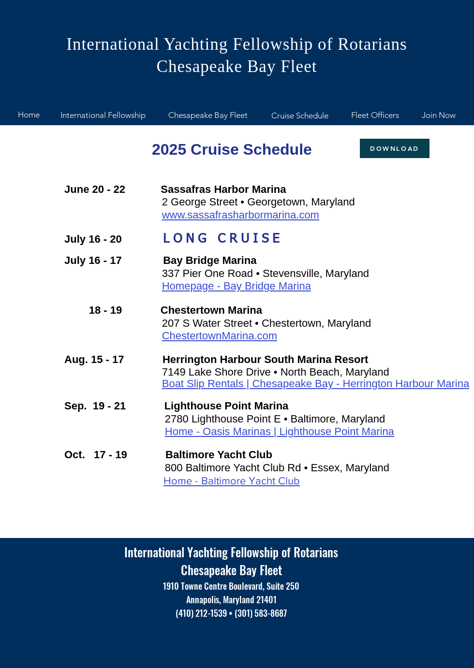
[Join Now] (438, 115)
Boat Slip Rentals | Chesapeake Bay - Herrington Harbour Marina (315, 384)
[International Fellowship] (103, 115)
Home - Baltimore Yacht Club (231, 480)
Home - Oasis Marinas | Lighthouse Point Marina (279, 431)
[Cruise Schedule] (300, 116)
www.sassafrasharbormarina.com (240, 215)
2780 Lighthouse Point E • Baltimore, (253, 419)
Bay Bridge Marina (267, 286)
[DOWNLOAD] (395, 148)
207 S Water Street (208, 323)
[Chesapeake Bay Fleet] (207, 115)
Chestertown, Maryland (316, 323)
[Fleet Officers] (375, 115)
